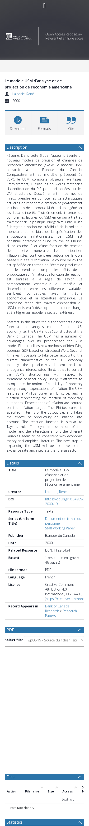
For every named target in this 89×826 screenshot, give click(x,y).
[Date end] (49, 719)
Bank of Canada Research (57, 608)
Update (22, 737)
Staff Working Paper (60, 528)
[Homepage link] (45, 35)
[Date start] (51, 709)
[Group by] (44, 700)
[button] (44, 122)
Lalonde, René (23, 94)
